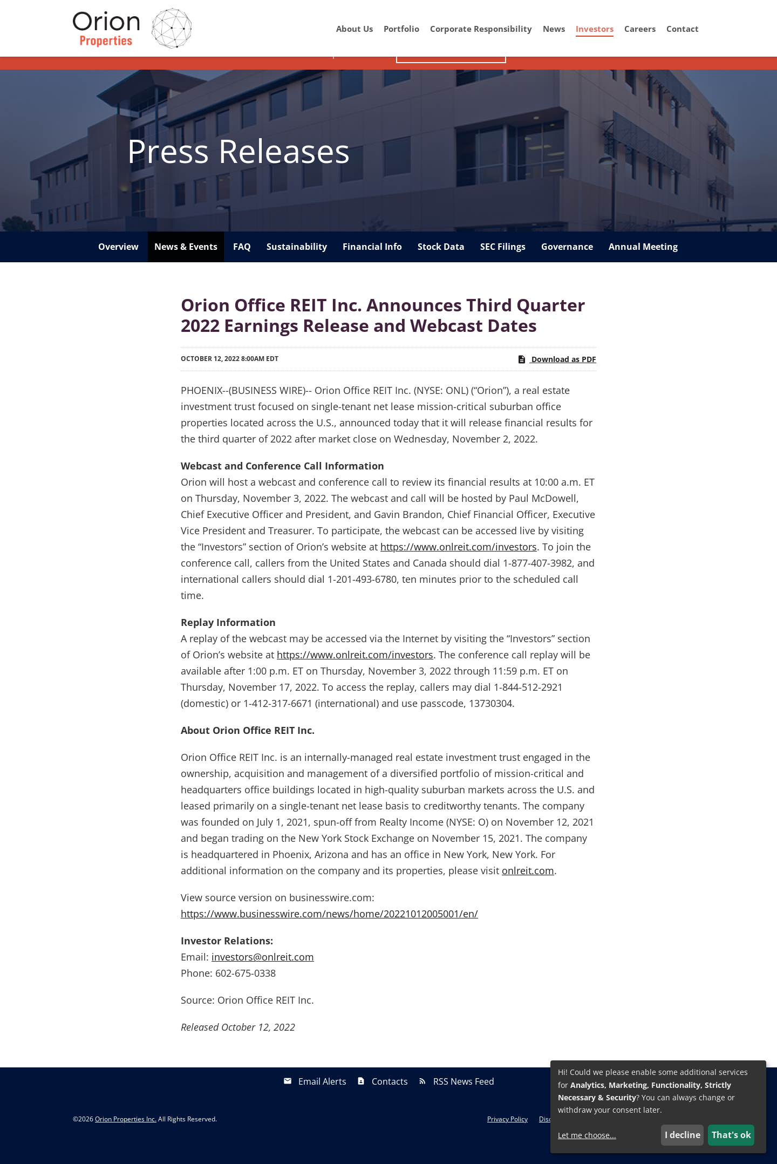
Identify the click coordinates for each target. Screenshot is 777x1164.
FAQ (242, 267)
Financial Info (372, 267)
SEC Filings (503, 267)
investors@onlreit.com (263, 976)
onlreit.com (528, 890)
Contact (682, 28)
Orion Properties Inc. (125, 1138)
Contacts (390, 1101)
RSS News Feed (463, 1101)
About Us (354, 28)
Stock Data (441, 267)
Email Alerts (322, 1101)
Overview (118, 267)
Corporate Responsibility (481, 28)
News (554, 28)
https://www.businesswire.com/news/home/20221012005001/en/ (329, 933)
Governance (567, 267)
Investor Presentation (451, 73)
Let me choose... (587, 1135)
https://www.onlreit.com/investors (458, 566)
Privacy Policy (507, 1139)
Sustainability (297, 267)
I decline (682, 1135)
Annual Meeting (643, 267)
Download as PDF (556, 378)
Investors (595, 28)
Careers (640, 28)
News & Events (185, 267)
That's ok (731, 1135)
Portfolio (401, 28)
